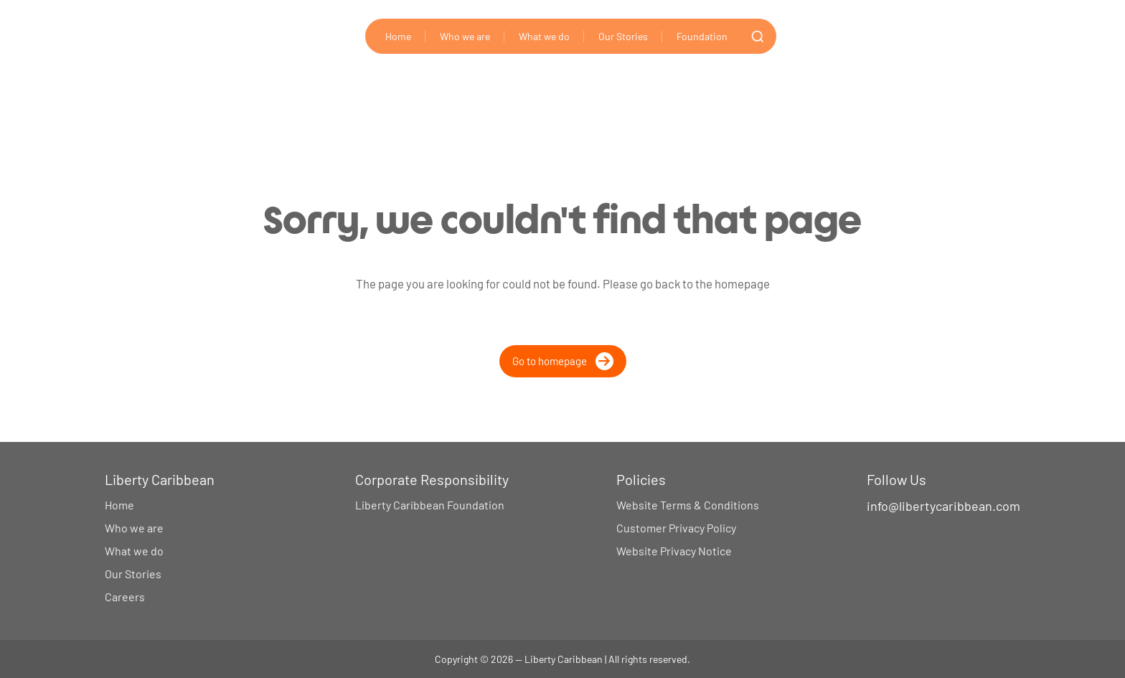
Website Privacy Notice (674, 550)
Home (398, 36)
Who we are (465, 36)
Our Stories (623, 36)
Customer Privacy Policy (676, 528)
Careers (125, 596)
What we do (544, 36)
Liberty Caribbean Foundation (429, 505)
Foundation (702, 36)
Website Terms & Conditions (687, 505)
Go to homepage (562, 361)
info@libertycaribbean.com (943, 506)
